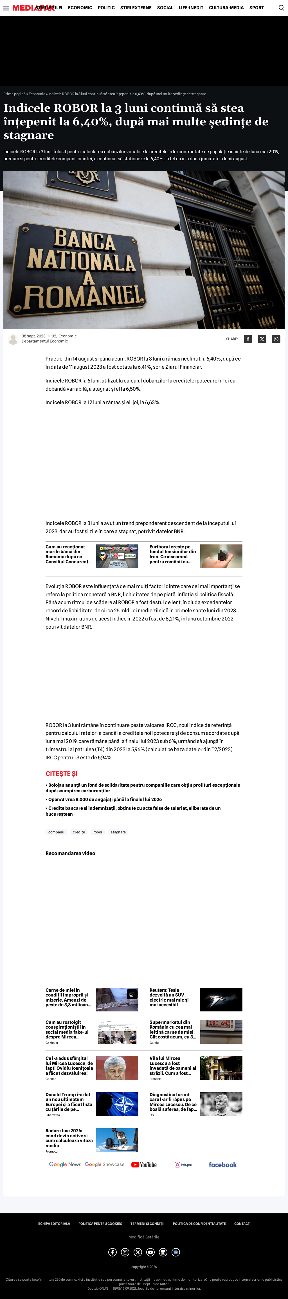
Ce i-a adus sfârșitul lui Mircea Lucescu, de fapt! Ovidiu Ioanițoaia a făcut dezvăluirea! (69, 1066)
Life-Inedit (191, 8)
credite (79, 832)
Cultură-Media (226, 8)
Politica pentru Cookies (100, 1224)
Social (165, 8)
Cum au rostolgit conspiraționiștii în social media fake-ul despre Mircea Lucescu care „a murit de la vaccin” (69, 1030)
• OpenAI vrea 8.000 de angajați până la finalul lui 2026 (104, 799)
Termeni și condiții (147, 1224)
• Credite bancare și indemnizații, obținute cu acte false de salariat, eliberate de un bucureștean (133, 811)
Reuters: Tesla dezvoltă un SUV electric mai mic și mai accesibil (169, 997)
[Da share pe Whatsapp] (276, 339)
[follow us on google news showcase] (104, 1165)
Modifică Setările (144, 1237)
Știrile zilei (48, 8)
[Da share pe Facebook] (248, 339)
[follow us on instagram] (183, 1165)
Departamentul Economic (45, 341)
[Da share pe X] (262, 339)
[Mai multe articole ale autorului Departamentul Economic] (13, 339)
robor (97, 832)
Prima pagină (14, 94)
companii (56, 832)
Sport (256, 8)
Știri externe (136, 8)
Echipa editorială (54, 1224)
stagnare (118, 832)
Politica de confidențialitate (199, 1224)
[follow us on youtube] (144, 1165)
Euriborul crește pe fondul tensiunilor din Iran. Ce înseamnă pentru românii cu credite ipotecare (173, 554)
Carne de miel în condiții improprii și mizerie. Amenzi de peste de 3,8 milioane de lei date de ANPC (68, 997)
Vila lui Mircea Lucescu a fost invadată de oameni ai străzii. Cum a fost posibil (173, 1066)
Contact (242, 1224)
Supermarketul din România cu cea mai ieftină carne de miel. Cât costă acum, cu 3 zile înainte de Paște (172, 1030)
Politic (106, 8)
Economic (80, 8)
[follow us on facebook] (222, 1165)
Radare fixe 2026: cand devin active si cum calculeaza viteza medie (69, 1138)
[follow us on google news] (65, 1165)
